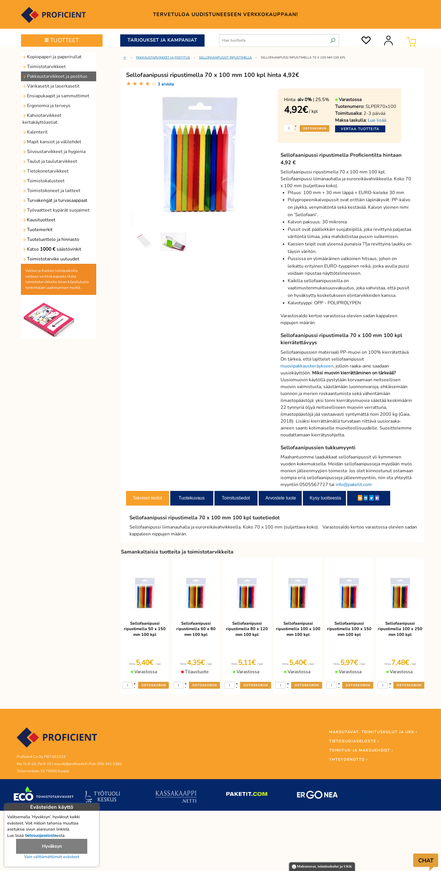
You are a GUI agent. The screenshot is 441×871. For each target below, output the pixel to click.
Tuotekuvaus (192, 497)
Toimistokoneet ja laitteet (51, 190)
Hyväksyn (52, 846)
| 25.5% (313, 99)
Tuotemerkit (37, 230)
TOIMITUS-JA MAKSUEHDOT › (361, 750)
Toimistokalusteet (43, 181)
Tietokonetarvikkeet (45, 171)
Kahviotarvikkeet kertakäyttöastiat (41, 118)
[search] (333, 38)
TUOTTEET (62, 40)
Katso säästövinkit (51, 249)
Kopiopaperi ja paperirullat (52, 57)
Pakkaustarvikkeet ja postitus (54, 76)
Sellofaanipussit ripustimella (225, 57)
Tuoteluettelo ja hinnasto (50, 239)
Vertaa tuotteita (360, 129)
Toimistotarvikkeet (44, 66)
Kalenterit (35, 132)
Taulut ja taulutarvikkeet (49, 161)
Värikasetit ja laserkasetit (51, 86)
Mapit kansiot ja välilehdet (51, 142)
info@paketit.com (354, 484)
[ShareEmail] (360, 498)
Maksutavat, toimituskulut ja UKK (322, 867)
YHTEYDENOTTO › (348, 759)
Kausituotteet (38, 220)
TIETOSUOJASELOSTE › (354, 741)
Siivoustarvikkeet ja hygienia (54, 151)
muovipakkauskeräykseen (307, 366)
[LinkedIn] (365, 498)
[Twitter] (371, 498)
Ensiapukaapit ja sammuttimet (55, 96)
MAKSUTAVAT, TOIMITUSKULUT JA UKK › (373, 732)
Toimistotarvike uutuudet (50, 259)
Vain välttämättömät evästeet (51, 857)
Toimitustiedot (236, 497)
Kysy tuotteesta (325, 497)
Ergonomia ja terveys (46, 105)
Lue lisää (377, 120)
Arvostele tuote (281, 497)
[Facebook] (377, 498)
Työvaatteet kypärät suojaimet (56, 210)
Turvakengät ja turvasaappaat (54, 200)
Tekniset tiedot (147, 497)
